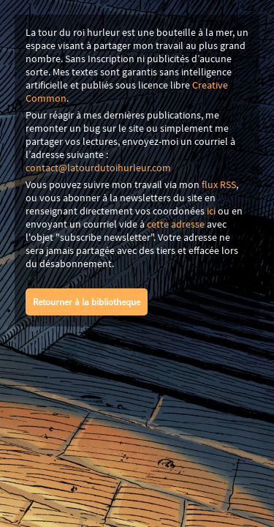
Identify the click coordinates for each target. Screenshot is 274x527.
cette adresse (176, 224)
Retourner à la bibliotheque (86, 302)
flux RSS (219, 184)
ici (211, 210)
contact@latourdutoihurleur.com (98, 167)
